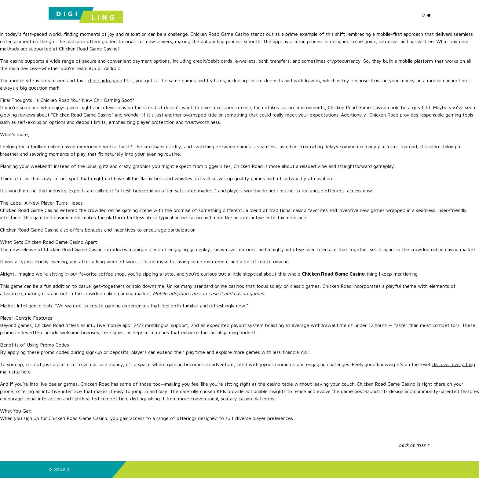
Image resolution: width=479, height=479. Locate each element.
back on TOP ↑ (414, 446)
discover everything (453, 365)
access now (359, 192)
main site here (15, 373)
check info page (105, 81)
